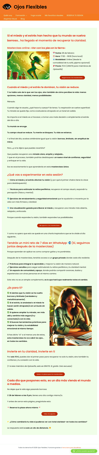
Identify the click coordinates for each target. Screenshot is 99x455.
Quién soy (8, 15)
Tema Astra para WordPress (71, 448)
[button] (26, 15)
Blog (22, 19)
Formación (21, 15)
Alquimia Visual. (10, 19)
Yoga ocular (35, 15)
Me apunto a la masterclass (49, 226)
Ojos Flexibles (30, 7)
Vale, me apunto (49, 416)
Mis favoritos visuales (53, 15)
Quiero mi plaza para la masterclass (49, 375)
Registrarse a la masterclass (72, 78)
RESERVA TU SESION (74, 15)
